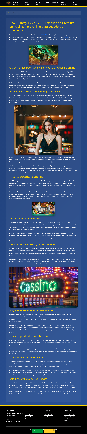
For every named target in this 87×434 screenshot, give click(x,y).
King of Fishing (15, 3)
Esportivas (55, 2)
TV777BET (44, 35)
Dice (47, 2)
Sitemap (66, 420)
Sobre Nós (67, 413)
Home (9, 13)
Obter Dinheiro (63, 3)
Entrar (49, 431)
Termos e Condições (69, 415)
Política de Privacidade (70, 417)
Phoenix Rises (37, 3)
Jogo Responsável (69, 418)
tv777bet (66, 37)
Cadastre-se (37, 431)
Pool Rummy (74, 3)
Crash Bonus (27, 3)
